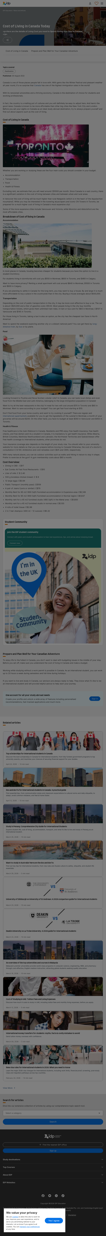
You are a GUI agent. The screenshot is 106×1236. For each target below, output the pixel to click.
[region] (34, 1220)
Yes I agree (53, 1220)
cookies (15, 1217)
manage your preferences (30, 1227)
